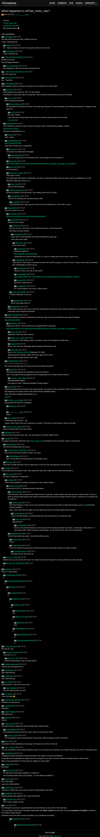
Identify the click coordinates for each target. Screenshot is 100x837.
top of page (50, 832)
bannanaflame (9, 83)
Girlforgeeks (10, 51)
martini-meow (14, 486)
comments (62, 3)
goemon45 (13, 167)
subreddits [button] (90, 3)
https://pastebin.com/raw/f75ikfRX (25, 254)
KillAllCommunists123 (17, 190)
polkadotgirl (8, 37)
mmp (6, 805)
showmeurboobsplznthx (12, 700)
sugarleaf (14, 344)
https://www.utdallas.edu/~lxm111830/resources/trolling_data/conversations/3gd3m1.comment (46, 277)
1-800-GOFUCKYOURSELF (14, 57)
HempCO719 (17, 599)
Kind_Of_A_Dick (12, 557)
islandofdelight (13, 141)
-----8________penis (22, 14)
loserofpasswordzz (20, 551)
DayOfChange (11, 444)
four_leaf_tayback (12, 66)
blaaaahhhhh (12, 208)
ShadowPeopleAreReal (25, 640)
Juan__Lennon (9, 747)
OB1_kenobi (12, 418)
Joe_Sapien (8, 682)
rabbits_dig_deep (14, 315)
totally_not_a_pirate (16, 173)
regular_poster (9, 723)
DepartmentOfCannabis (16, 581)
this (28, 181)
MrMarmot (21, 623)
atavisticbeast (9, 753)
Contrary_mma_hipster (19, 378)
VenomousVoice (10, 78)
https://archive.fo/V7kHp (13, 143)
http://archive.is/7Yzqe (10, 25)
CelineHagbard (11, 729)
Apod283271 (9, 793)
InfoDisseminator (17, 492)
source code (57, 836)
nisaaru (10, 135)
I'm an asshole (13, 120)
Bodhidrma (8, 569)
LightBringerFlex (10, 706)
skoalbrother (16, 202)
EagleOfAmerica (13, 361)
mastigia (7, 468)
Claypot (7, 438)
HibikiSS (9, 45)
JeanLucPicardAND (19, 292)
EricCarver (10, 89)
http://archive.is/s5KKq (12, 320)
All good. (8, 397)
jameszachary (9, 787)
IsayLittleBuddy (11, 688)
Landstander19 (19, 513)
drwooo (7, 779)
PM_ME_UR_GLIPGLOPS (15, 563)
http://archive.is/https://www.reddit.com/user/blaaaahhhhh (26, 216)
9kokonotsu (10, 123)
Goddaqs (14, 593)
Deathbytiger (9, 670)
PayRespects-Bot (12, 575)
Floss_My (14, 184)
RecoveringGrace (15, 104)
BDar (6, 741)
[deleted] (7, 764)
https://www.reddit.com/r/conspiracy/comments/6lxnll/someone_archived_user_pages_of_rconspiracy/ (41, 163)
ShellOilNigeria (14, 456)
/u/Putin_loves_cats (10, 23)
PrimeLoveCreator (11, 646)
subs (85, 505)
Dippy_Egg (15, 350)
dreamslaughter (21, 611)
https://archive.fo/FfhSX (21, 352)
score (52, 3)
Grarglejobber (16, 196)
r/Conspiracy (9, 3)
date (71, 3)
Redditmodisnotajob (11, 664)
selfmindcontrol (11, 799)
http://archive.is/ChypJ (10, 128)
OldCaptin (8, 432)
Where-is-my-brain (22, 617)
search (79, 3)
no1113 (10, 98)
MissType (9, 462)
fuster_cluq (15, 332)
